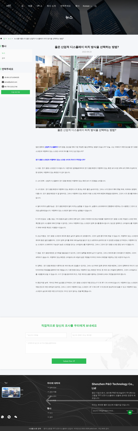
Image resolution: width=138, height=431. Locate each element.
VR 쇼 (39, 6)
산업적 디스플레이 (73, 130)
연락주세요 (65, 6)
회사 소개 (51, 6)
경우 (3, 58)
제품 (30, 6)
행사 (77, 6)
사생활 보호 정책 (35, 428)
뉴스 (9, 39)
